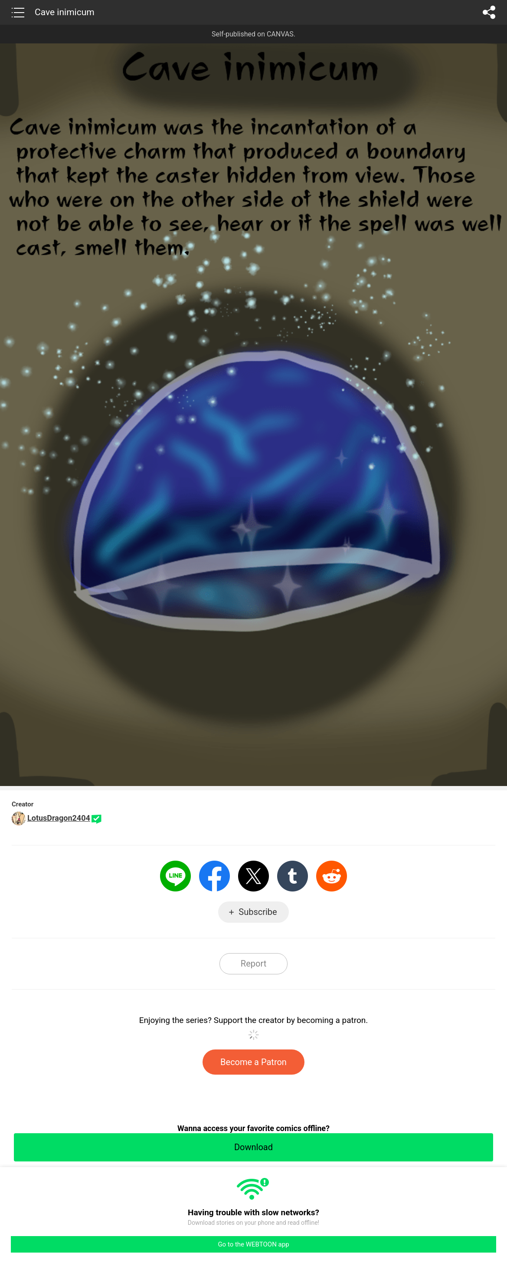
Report (253, 963)
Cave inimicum (65, 12)
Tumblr (292, 876)
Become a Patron (253, 1062)
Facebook (214, 876)
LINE (175, 876)
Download (253, 1147)
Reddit (331, 876)
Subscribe (258, 912)
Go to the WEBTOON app (253, 1244)
